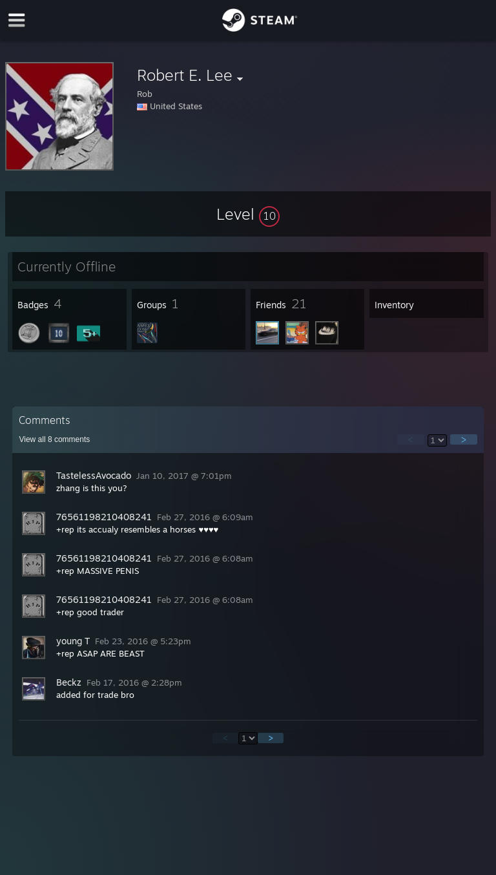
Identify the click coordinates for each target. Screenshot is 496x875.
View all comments (54, 439)
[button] (248, 214)
